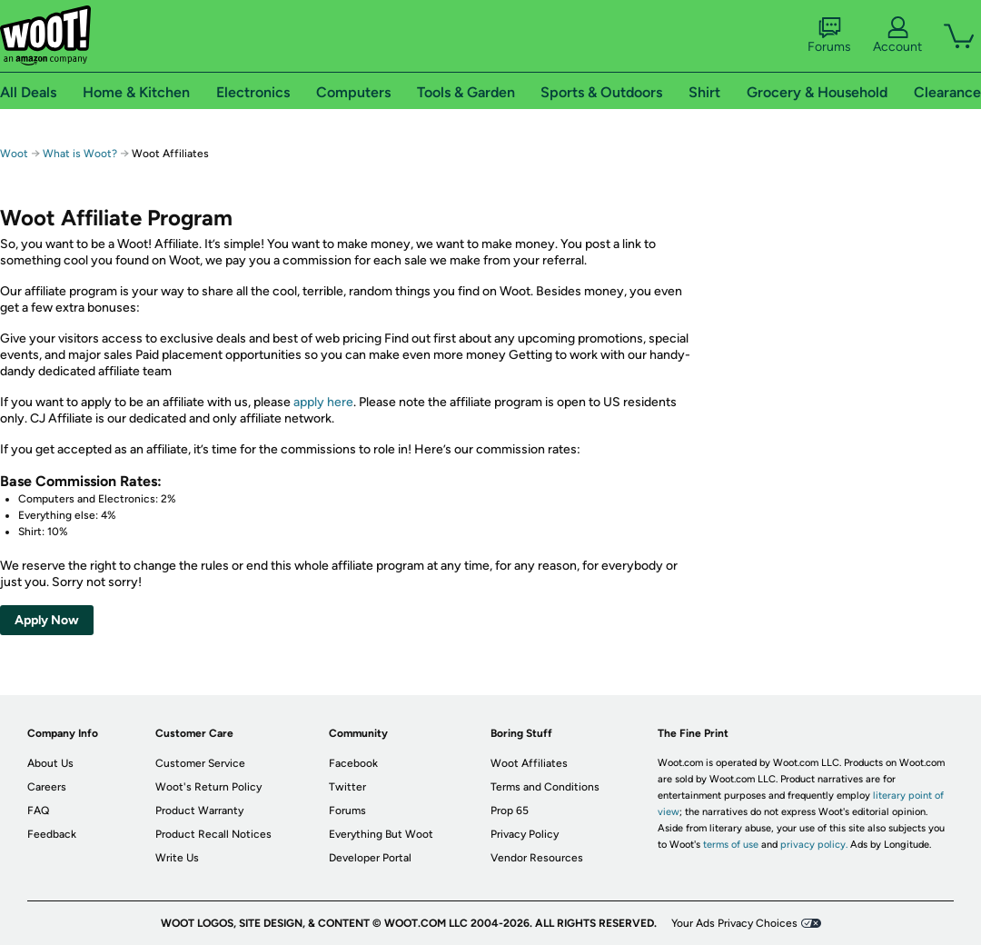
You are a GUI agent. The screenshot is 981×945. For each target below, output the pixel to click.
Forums (829, 35)
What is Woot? (80, 153)
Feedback (51, 834)
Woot (14, 153)
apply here (323, 402)
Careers (46, 787)
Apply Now (47, 620)
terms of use (730, 844)
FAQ (38, 810)
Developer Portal (370, 857)
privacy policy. (813, 844)
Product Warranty (199, 810)
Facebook (353, 763)
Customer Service (200, 763)
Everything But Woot (381, 834)
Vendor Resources (536, 857)
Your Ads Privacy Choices (734, 923)
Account (897, 35)
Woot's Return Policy (208, 787)
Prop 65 (509, 810)
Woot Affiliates (529, 763)
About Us (50, 763)
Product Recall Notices (213, 834)
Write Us (177, 857)
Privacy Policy (524, 834)
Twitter (347, 787)
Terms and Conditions (545, 787)
